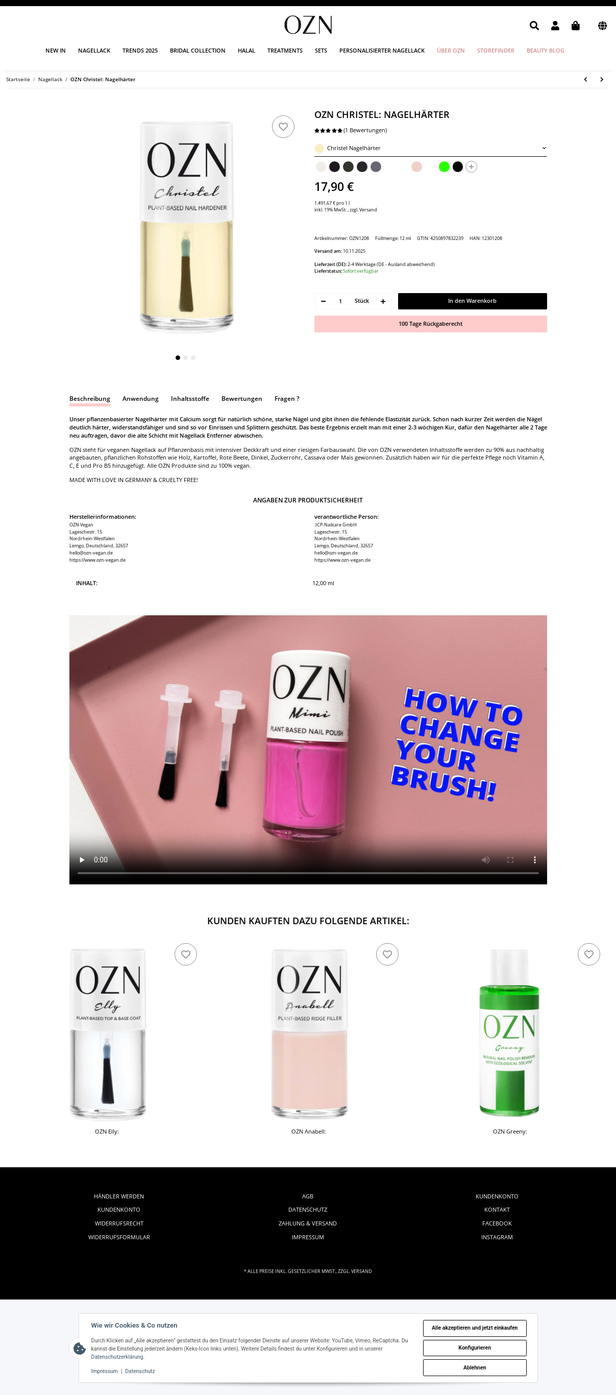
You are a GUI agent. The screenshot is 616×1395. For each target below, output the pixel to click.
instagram (497, 1237)
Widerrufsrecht (119, 1223)
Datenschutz (307, 1209)
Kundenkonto (118, 1209)
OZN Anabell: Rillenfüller (308, 1135)
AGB (307, 1196)
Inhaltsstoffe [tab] (190, 398)
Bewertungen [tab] (241, 398)
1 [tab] (178, 357)
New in (55, 50)
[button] (534, 26)
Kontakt (497, 1209)
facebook (497, 1223)
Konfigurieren (474, 1347)
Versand (368, 209)
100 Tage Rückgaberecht (430, 323)
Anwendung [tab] (140, 398)
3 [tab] (193, 357)
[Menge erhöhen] (383, 301)
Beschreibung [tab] (89, 398)
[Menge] (340, 301)
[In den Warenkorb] (75, 105)
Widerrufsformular (119, 1237)
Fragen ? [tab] (287, 398)
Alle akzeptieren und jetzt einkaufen (475, 1328)
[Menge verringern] (323, 301)
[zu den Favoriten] (283, 126)
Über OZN (451, 50)
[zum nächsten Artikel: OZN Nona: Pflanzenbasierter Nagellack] (602, 79)
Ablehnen (474, 1367)
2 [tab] (185, 357)
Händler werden (119, 1196)
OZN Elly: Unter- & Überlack (107, 1135)
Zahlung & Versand (308, 1223)
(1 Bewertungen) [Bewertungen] (350, 130)
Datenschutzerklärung (117, 1357)
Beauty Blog (545, 50)
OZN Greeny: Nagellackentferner (510, 1135)
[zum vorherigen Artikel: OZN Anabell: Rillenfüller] (586, 79)
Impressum (308, 1237)
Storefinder (495, 50)
